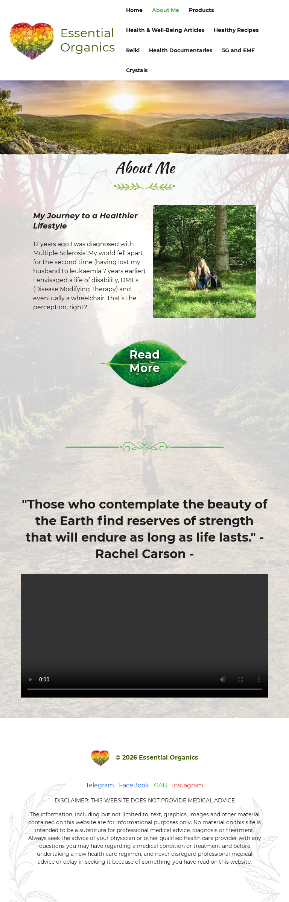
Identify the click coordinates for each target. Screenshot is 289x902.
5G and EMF (238, 50)
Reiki (133, 50)
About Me (165, 10)
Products (201, 10)
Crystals (137, 70)
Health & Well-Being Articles (165, 30)
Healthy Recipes (236, 30)
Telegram (100, 785)
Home (134, 10)
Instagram (187, 785)
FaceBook (134, 785)
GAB (160, 785)
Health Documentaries (180, 50)
